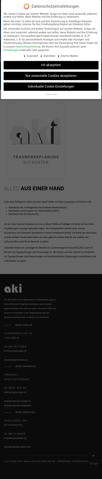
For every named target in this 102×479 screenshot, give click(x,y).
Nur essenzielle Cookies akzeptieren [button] (50, 75)
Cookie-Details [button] (51, 93)
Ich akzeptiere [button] (51, 64)
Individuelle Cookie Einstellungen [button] (51, 85)
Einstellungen (11, 49)
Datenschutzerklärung (27, 45)
